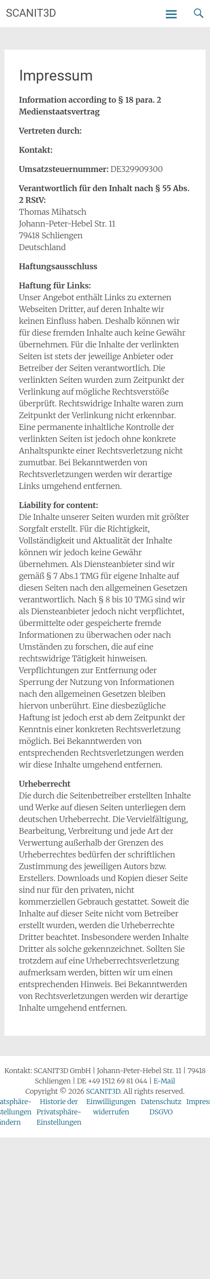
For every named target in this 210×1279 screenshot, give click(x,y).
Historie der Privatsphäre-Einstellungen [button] (58, 1112)
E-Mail (164, 1081)
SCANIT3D (31, 13)
